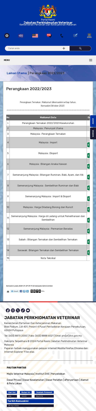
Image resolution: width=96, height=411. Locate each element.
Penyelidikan (58, 373)
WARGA (93, 133)
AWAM (93, 121)
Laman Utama (17, 73)
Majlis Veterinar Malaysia (20, 373)
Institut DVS (42, 373)
